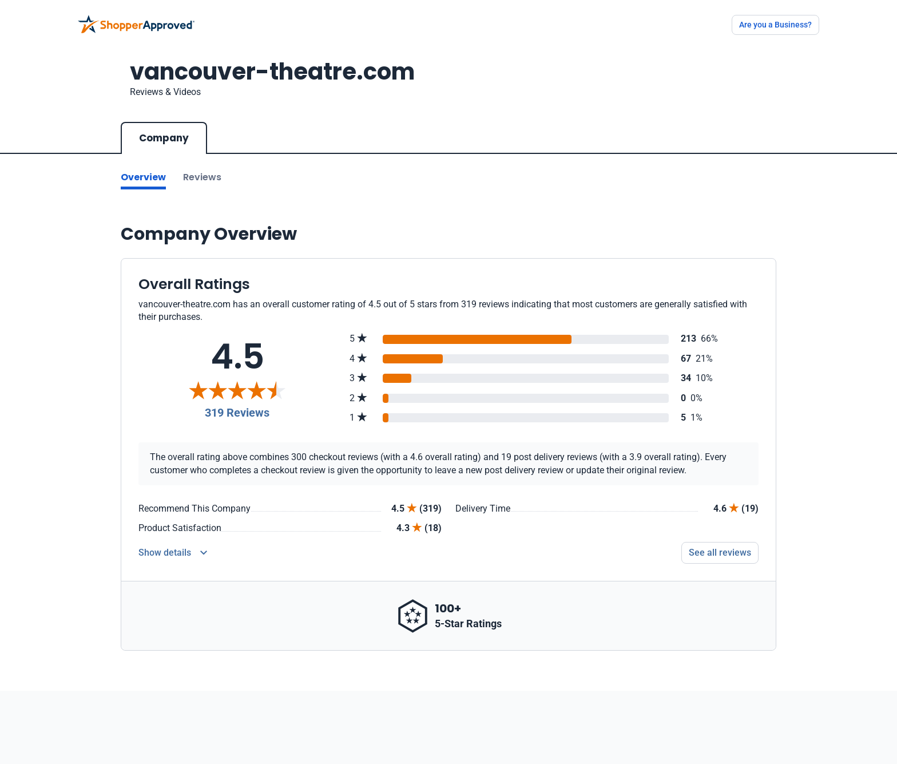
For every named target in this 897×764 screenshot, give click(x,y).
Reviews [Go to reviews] (202, 177)
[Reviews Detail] (172, 553)
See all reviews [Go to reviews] (720, 552)
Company (164, 138)
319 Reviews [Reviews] (237, 412)
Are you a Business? (775, 24)
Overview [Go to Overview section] (143, 177)
